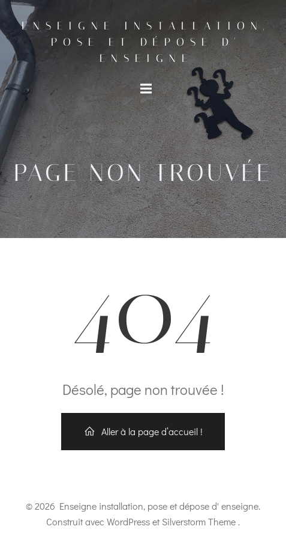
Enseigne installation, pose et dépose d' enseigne (146, 42)
